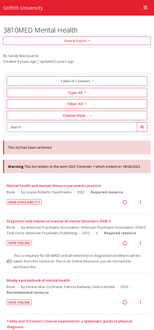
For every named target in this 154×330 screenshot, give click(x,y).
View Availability (24, 202)
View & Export (75, 40)
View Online (19, 242)
